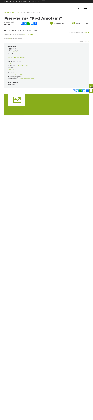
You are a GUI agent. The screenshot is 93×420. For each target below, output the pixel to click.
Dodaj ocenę (28, 34)
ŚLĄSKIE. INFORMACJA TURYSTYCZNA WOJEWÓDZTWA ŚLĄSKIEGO (23, 1)
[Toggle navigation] (43, 1)
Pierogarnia (22, 78)
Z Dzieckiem (81, 8)
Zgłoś (86, 32)
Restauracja (30, 78)
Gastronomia (12, 69)
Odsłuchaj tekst (57, 23)
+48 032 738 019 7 (20, 75)
